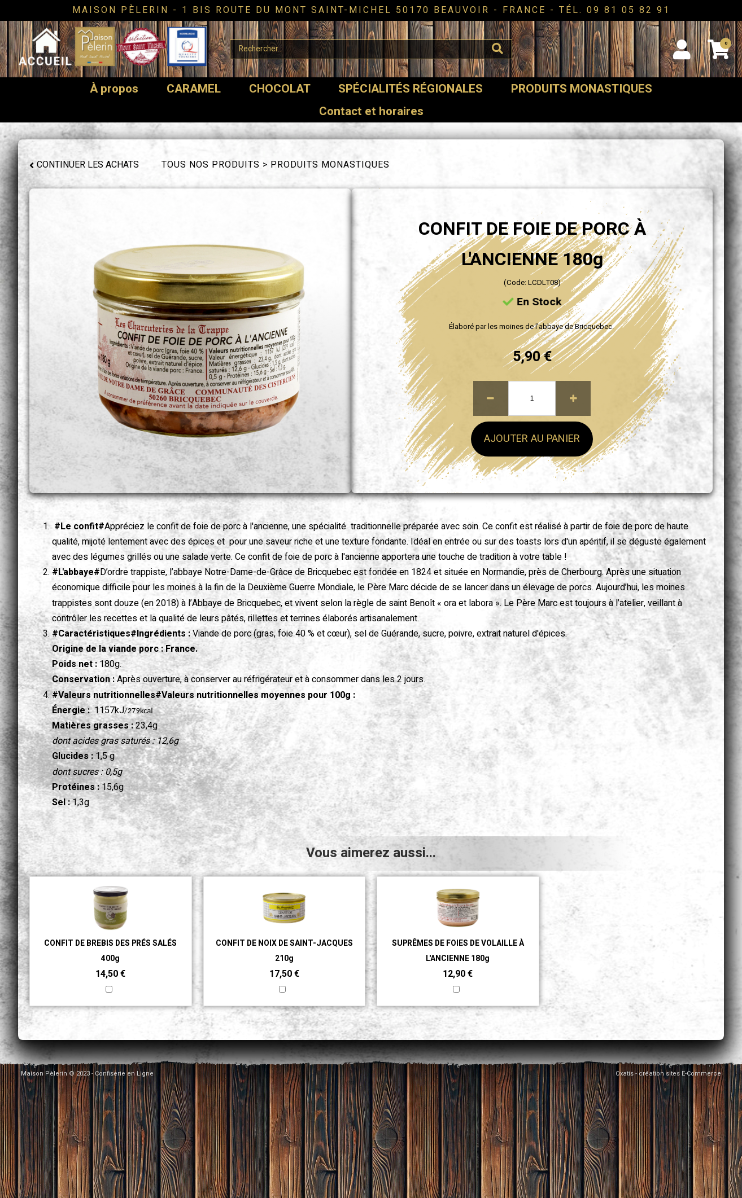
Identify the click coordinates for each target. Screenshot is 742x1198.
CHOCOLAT (280, 89)
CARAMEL (194, 89)
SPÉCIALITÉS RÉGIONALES (410, 89)
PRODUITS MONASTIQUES (581, 89)
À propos (114, 89)
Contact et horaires (371, 111)
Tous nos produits (211, 165)
